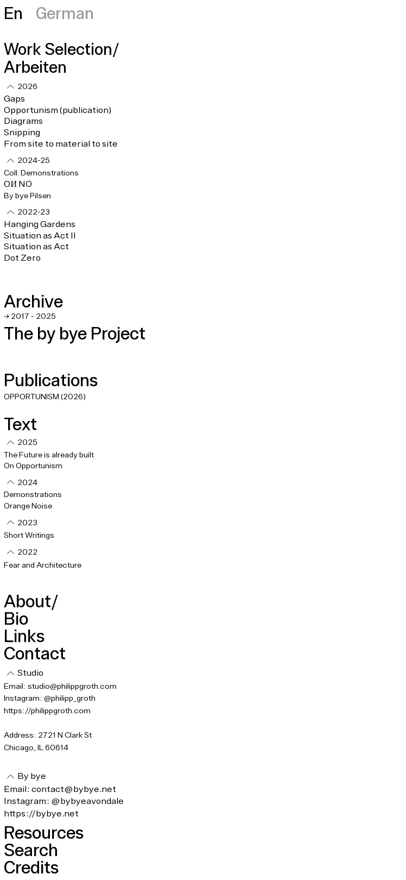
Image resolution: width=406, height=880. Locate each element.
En (13, 12)
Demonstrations (33, 495)
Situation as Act (36, 246)
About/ (31, 601)
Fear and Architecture (42, 565)
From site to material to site (61, 144)
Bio (16, 618)
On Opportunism (34, 466)
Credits (31, 867)
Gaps (14, 99)
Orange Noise (28, 506)
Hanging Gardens (39, 224)
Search (31, 850)
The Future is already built (49, 455)
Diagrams (23, 121)
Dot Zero (22, 258)
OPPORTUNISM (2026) (45, 397)
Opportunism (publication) (57, 110)
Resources (44, 832)
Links (24, 636)
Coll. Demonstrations (41, 173)
